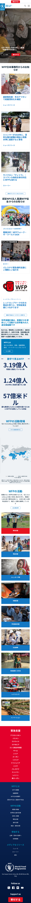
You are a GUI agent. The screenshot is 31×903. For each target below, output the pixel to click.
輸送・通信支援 (15, 826)
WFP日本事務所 (15, 796)
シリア (15, 754)
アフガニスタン (15, 735)
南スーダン (15, 778)
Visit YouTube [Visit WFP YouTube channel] (22, 888)
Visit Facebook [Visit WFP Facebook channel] (13, 888)
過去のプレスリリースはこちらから (15, 193)
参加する (15, 831)
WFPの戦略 (15, 790)
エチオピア (15, 744)
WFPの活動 (15, 805)
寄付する (16, 2)
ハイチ (15, 766)
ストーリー (15, 852)
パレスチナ (15, 769)
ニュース (15, 848)
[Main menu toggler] (28, 6)
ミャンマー (15, 772)
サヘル (15, 751)
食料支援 (15, 822)
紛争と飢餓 (15, 816)
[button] (28, 452)
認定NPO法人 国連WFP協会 (15, 800)
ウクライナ (15, 741)
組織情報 (15, 793)
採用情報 (15, 839)
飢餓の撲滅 (15, 809)
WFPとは (15, 786)
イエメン (16, 738)
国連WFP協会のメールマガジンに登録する (15, 315)
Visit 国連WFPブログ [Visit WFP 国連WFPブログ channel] (18, 888)
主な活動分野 (16, 508)
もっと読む (5, 54)
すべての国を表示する (15, 429)
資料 (15, 855)
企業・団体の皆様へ (15, 835)
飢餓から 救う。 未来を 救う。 (9, 6)
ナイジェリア (15, 763)
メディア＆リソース (15, 844)
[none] (15, 35)
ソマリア (16, 760)
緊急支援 (15, 819)
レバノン (16, 775)
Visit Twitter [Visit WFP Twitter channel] (9, 888)
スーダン (16, 757)
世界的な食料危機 (15, 813)
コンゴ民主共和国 (15, 747)
